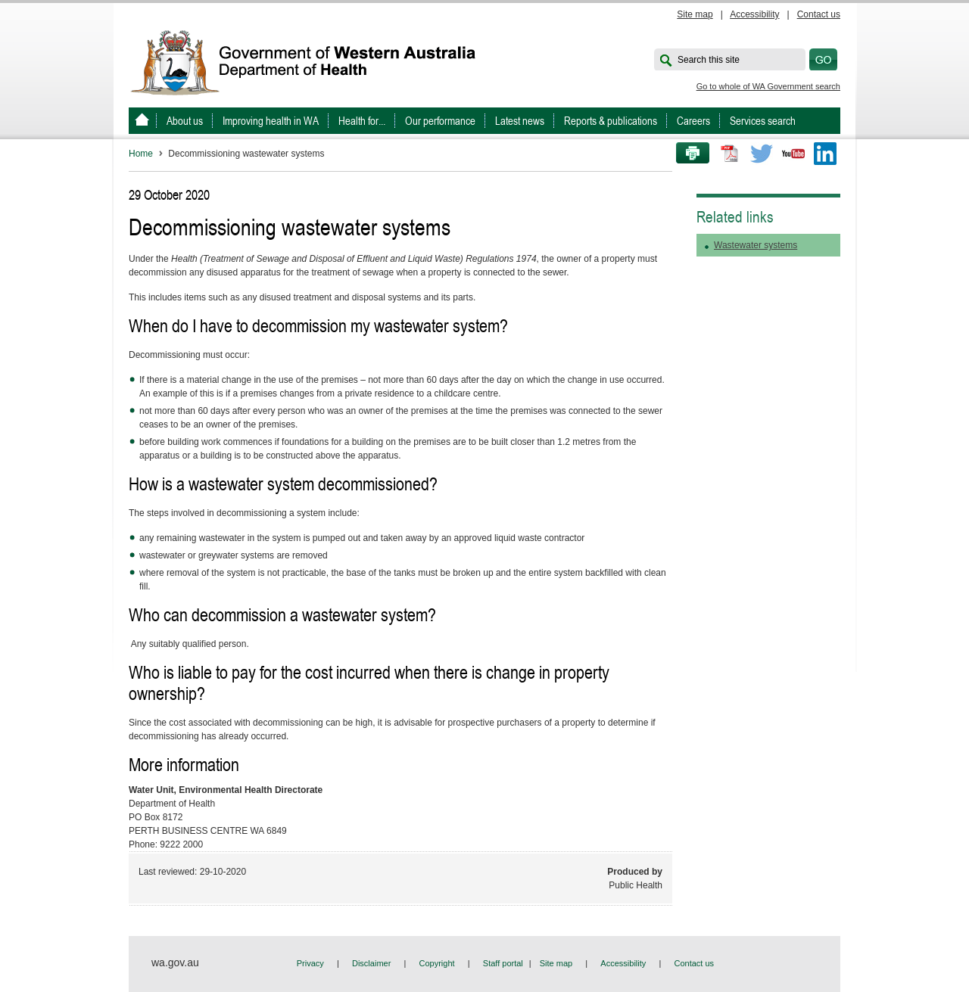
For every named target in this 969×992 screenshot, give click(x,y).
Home (141, 153)
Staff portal (503, 963)
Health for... (361, 120)
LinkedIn (825, 153)
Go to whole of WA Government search (768, 86)
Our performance (440, 120)
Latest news (519, 120)
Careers (693, 120)
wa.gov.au (175, 962)
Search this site (709, 59)
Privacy (310, 963)
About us (185, 120)
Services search (763, 120)
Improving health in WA (271, 120)
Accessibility (754, 14)
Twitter (761, 153)
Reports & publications (610, 120)
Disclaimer (371, 963)
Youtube (793, 153)
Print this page (687, 153)
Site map (694, 14)
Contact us (818, 14)
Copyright (437, 963)
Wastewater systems (755, 245)
